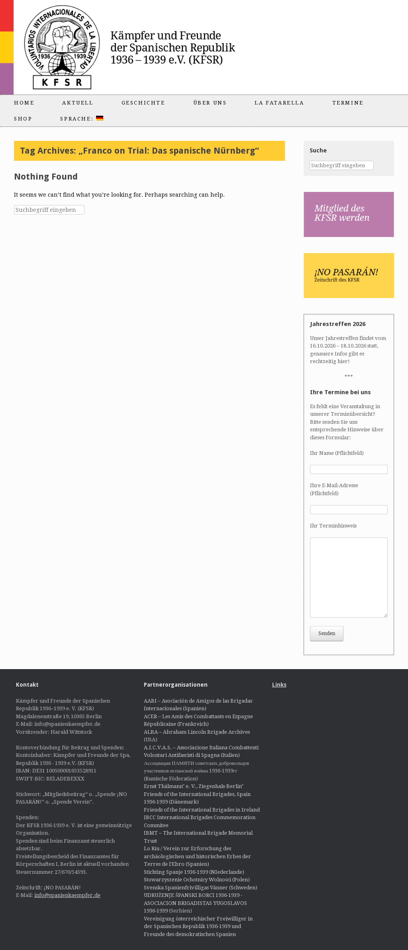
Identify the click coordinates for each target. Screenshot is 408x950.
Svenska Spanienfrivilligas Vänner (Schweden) (200, 888)
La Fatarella (279, 103)
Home (24, 103)
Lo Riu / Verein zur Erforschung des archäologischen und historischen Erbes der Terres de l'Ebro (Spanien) (197, 856)
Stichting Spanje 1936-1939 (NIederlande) (194, 872)
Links (279, 684)
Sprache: (81, 119)
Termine (348, 103)
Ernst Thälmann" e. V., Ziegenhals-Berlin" (193, 786)
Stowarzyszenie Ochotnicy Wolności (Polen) (197, 880)
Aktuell (77, 103)
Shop (23, 119)
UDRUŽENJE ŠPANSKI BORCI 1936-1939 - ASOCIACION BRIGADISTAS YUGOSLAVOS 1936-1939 (195, 903)
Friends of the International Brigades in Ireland (202, 810)
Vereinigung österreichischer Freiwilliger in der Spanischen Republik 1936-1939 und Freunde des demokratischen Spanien (198, 926)
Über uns (210, 103)
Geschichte (143, 103)
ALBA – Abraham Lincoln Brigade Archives (197, 732)
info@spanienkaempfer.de (67, 895)
